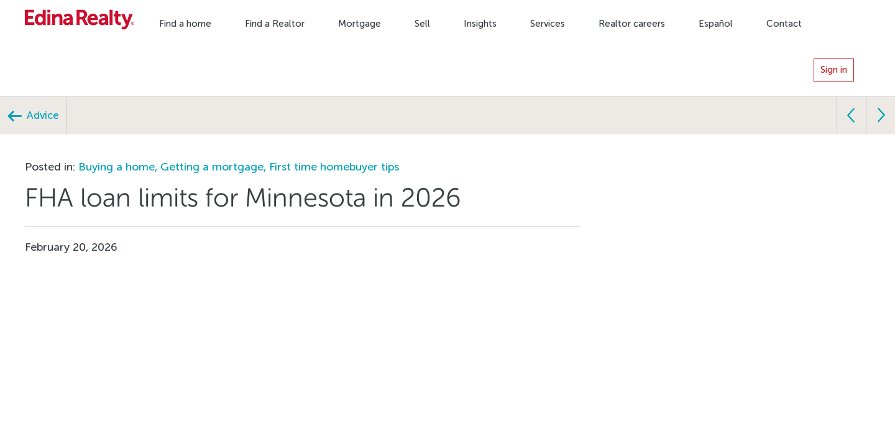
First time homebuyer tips (334, 167)
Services (547, 24)
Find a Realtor (275, 24)
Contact (784, 24)
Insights (480, 24)
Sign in (833, 70)
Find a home (185, 24)
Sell (422, 24)
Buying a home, (119, 167)
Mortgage (359, 24)
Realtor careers (632, 24)
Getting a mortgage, (214, 167)
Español (716, 24)
